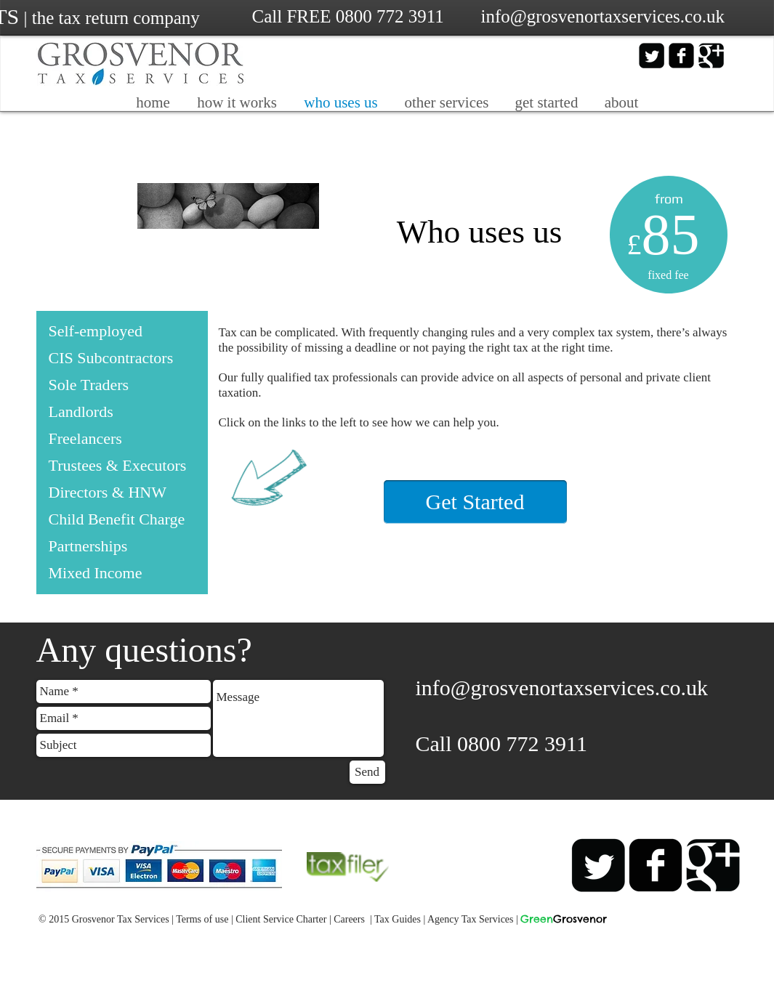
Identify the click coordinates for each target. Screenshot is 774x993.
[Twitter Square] (651, 55)
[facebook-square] (681, 55)
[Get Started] (475, 502)
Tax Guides (397, 919)
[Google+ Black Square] (711, 55)
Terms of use (202, 919)
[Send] (367, 772)
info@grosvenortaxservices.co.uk (562, 688)
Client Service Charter (280, 919)
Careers (349, 919)
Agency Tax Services (470, 919)
